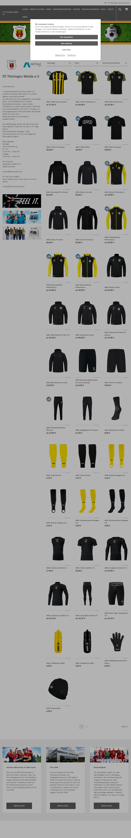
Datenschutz (60, 55)
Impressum (71, 55)
